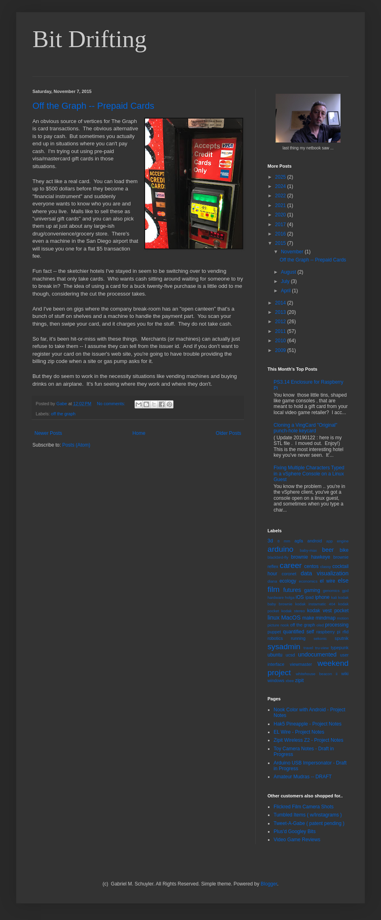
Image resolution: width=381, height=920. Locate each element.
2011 (281, 331)
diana (272, 581)
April (286, 291)
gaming (312, 590)
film (274, 589)
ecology (287, 581)
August (289, 272)
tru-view (322, 648)
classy (325, 566)
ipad (309, 597)
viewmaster (301, 664)
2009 (281, 350)
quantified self (298, 632)
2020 (281, 215)
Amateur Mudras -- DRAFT (303, 777)
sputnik (342, 638)
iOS (300, 597)
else (343, 580)
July (286, 281)
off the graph (63, 413)
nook (284, 625)
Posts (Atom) (76, 445)
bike (344, 550)
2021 (281, 205)
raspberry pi (328, 631)
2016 (281, 234)
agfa (298, 540)
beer (328, 549)
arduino (280, 549)
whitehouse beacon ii (317, 674)
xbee (289, 680)
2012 (281, 321)
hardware (276, 597)
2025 (281, 177)
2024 (281, 186)
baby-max (308, 550)
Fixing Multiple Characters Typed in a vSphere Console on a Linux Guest (309, 473)
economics (308, 581)
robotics (275, 638)
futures (292, 590)
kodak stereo (293, 611)
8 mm (283, 541)
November (293, 252)
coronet (289, 573)
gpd (345, 590)
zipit (299, 680)
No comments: (111, 403)
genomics (331, 590)
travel (308, 648)
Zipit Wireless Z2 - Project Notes (308, 740)
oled (320, 625)
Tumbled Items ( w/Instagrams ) (308, 815)
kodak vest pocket (328, 610)
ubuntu (275, 655)
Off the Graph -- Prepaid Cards (93, 106)
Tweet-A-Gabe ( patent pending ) (309, 823)
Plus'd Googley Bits (295, 831)
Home (139, 433)
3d (270, 541)
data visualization (325, 573)
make (308, 618)
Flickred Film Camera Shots (304, 807)
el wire (327, 581)
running (298, 638)
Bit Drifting (89, 39)
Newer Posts (48, 433)
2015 (281, 243)
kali (334, 597)
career (291, 565)
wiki (345, 673)
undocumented (317, 654)
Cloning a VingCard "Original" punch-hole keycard (305, 428)
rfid (345, 631)
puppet (274, 631)
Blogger (269, 884)
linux (274, 617)
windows (276, 680)
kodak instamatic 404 (315, 604)
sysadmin (284, 646)
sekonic (320, 638)
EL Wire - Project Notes (299, 732)
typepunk (340, 647)
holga (289, 597)
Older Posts (228, 433)
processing (337, 625)
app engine (337, 541)
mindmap (325, 618)
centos (311, 566)
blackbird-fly (278, 557)
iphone (322, 597)
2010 (281, 340)
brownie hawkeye (310, 557)
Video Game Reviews (297, 839)
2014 (281, 303)
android (314, 540)
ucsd (290, 654)
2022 (281, 196)
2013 (281, 312)
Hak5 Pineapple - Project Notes (307, 724)
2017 (281, 224)
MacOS (291, 617)
